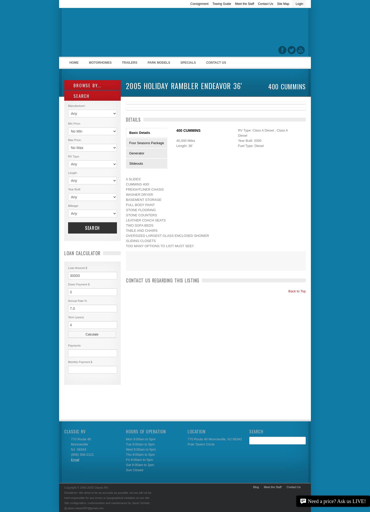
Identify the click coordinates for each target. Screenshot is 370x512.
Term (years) (76, 317)
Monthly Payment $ (80, 362)
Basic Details (139, 133)
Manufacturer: (77, 105)
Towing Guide (221, 4)
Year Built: (74, 189)
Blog (256, 487)
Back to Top (295, 291)
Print (132, 264)
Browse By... (84, 85)
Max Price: (74, 140)
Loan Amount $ (77, 267)
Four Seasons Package (146, 143)
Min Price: (74, 123)
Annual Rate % (77, 300)
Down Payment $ (79, 284)
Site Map (283, 4)
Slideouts (136, 163)
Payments (74, 345)
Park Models (158, 62)
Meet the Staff (244, 4)
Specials (188, 62)
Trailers (129, 64)
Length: (73, 172)
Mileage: (73, 205)
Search (92, 228)
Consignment (199, 4)
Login (299, 4)
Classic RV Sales (102, 33)
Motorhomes (99, 64)
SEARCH (78, 96)
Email (75, 460)
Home (74, 62)
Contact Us (265, 4)
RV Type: (74, 156)
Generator (136, 153)
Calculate (92, 334)
